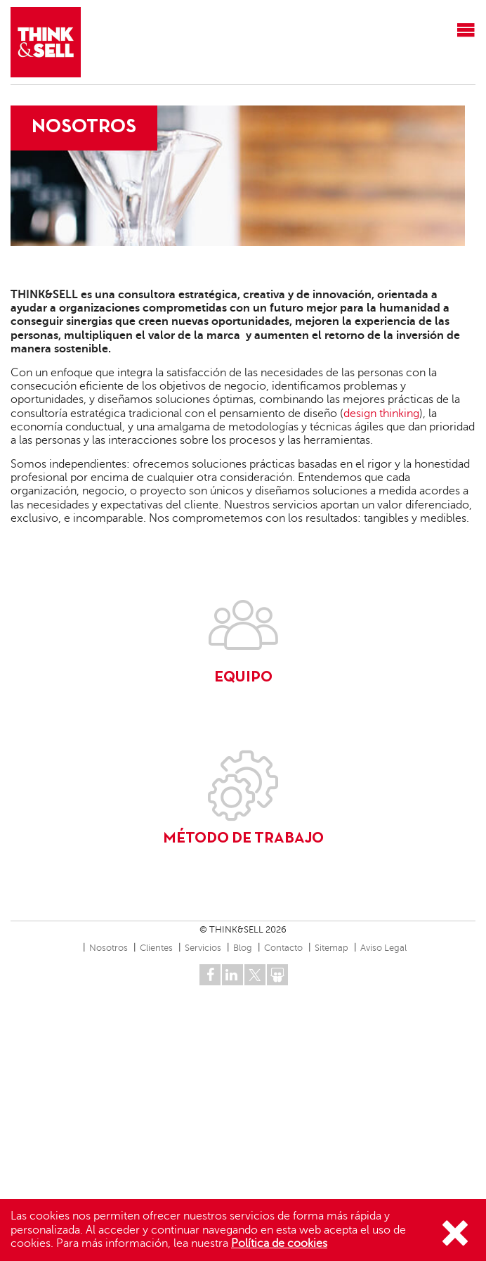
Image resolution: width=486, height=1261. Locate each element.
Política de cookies (279, 1243)
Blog (242, 948)
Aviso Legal (383, 948)
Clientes (156, 948)
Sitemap (331, 948)
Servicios (203, 948)
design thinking (381, 413)
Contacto (283, 948)
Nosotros (108, 948)
